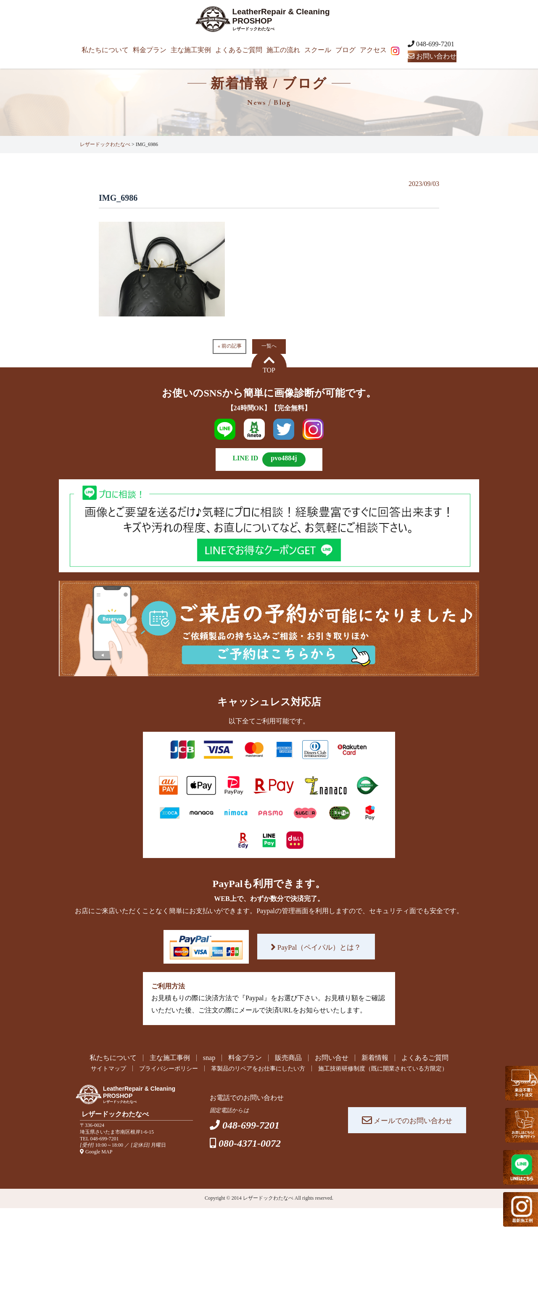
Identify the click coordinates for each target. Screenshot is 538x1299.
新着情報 (374, 1058)
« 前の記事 (230, 346)
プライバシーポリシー (155, 1068)
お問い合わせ (432, 56)
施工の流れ (283, 49)
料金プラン (149, 49)
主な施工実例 (191, 49)
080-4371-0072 (250, 1143)
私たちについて (105, 49)
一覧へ (269, 346)
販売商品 (288, 1058)
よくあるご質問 (238, 49)
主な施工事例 (170, 1058)
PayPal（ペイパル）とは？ (316, 947)
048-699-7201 (104, 1139)
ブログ (345, 49)
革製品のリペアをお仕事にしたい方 (255, 1068)
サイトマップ (88, 1068)
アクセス (373, 49)
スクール (317, 49)
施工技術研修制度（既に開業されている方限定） (396, 1068)
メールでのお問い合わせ (407, 1121)
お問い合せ (331, 1058)
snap (209, 1058)
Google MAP (96, 1152)
